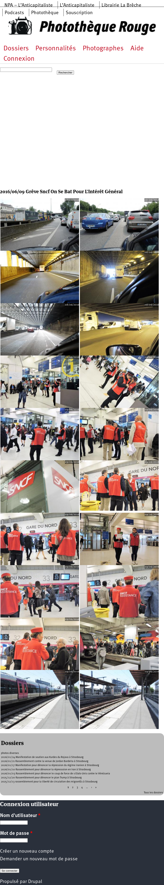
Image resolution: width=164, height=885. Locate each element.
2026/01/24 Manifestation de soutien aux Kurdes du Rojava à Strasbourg (42, 757)
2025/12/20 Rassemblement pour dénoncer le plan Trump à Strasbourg (41, 777)
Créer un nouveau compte (27, 851)
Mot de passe (16, 833)
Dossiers (16, 48)
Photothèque (45, 13)
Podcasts (14, 13)
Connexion (19, 59)
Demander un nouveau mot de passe (39, 859)
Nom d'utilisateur (20, 815)
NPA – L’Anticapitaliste (28, 5)
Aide (137, 48)
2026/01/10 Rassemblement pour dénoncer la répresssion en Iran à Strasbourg (46, 769)
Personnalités (55, 48)
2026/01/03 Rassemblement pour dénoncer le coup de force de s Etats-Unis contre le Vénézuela (55, 773)
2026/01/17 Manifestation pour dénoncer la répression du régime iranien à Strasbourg (50, 765)
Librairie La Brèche (121, 5)
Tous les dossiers (153, 792)
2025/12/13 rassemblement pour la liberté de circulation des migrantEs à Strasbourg (49, 781)
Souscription (79, 13)
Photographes (103, 48)
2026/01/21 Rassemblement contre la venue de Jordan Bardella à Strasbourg (44, 761)
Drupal (35, 881)
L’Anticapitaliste (77, 5)
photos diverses (10, 753)
